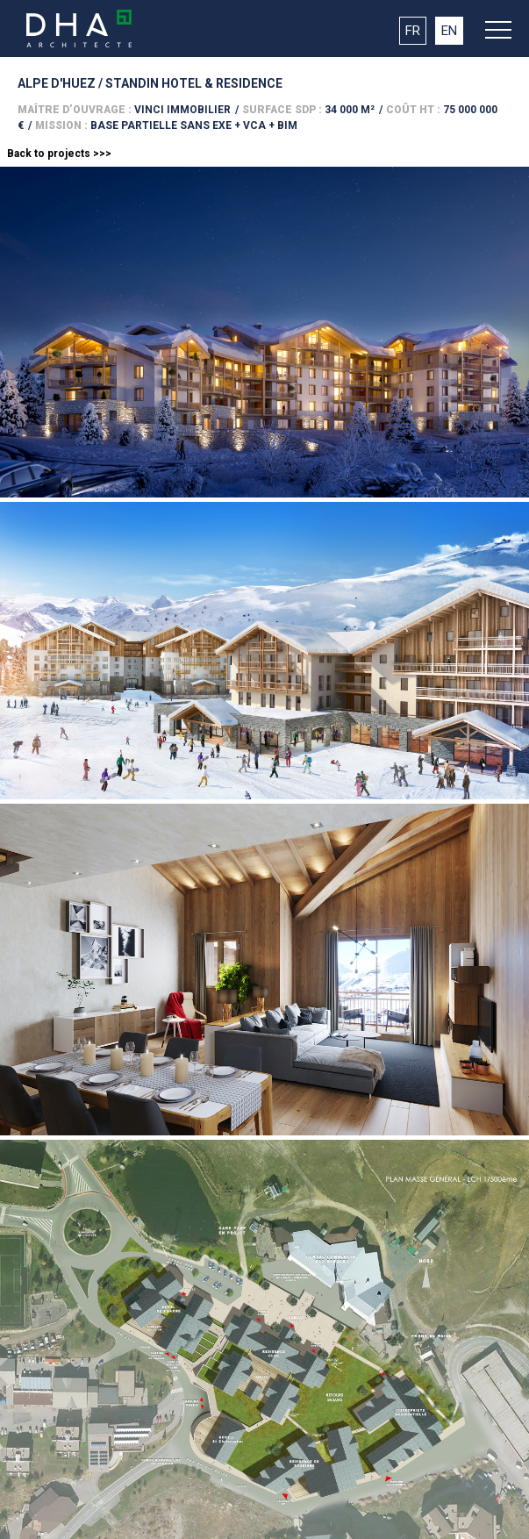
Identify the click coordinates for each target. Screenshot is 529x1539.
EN (449, 31)
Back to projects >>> (59, 153)
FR (412, 31)
